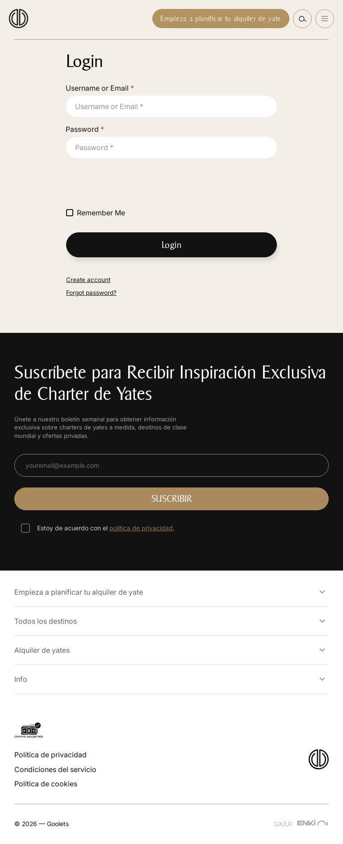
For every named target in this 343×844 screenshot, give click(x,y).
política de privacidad (141, 528)
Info (20, 679)
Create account (88, 279)
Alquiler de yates (42, 650)
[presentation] (134, 182)
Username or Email (100, 88)
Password (85, 129)
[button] (302, 18)
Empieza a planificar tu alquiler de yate (220, 18)
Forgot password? (91, 292)
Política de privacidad (50, 754)
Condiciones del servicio (55, 769)
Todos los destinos (45, 621)
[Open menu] (324, 18)
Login (172, 244)
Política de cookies (45, 783)
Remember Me (101, 212)
